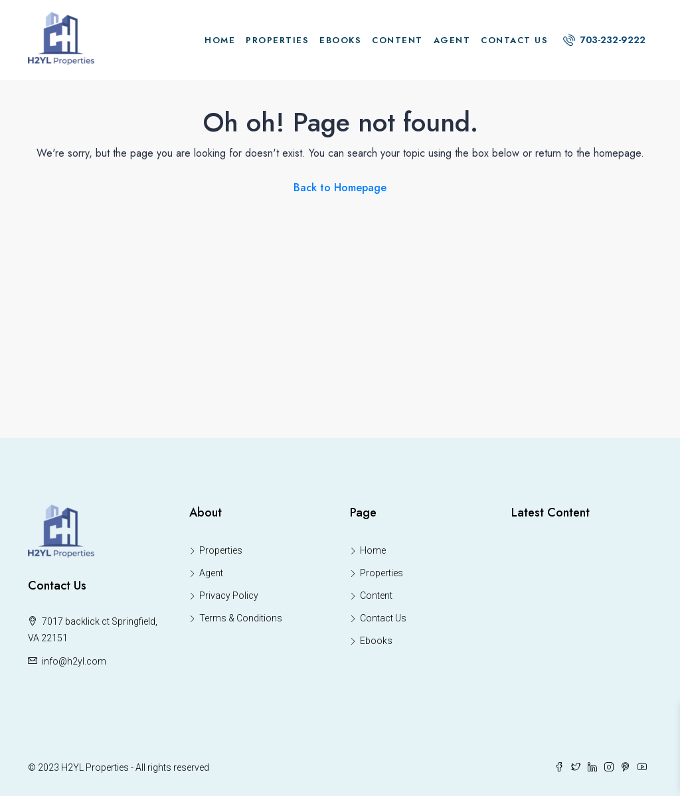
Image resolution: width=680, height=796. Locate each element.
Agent (452, 40)
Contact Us (514, 40)
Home (220, 40)
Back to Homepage (340, 187)
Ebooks (340, 40)
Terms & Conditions (240, 618)
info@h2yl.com (74, 661)
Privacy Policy (228, 595)
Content (397, 40)
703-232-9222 (604, 39)
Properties (277, 40)
